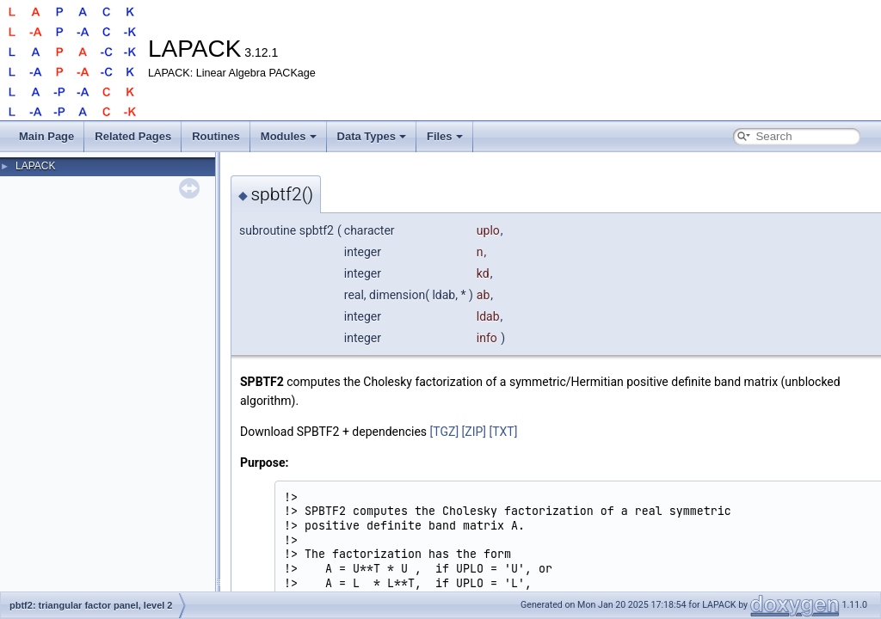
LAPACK (35, 166)
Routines (216, 136)
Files (445, 136)
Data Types (371, 136)
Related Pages (133, 136)
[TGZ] (444, 431)
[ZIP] (474, 431)
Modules (289, 136)
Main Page (46, 136)
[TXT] (504, 431)
